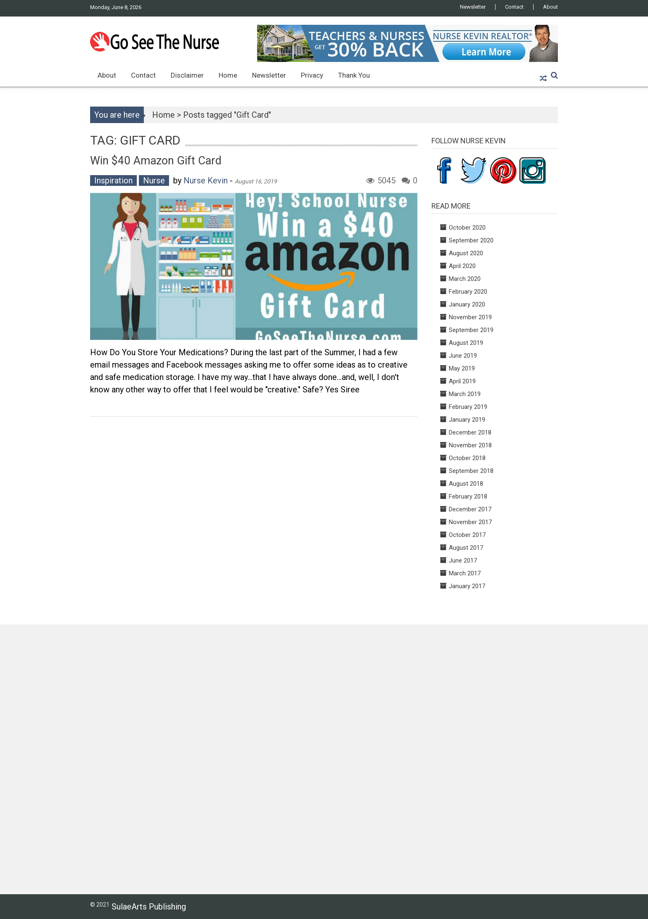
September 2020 (471, 240)
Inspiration (113, 180)
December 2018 (470, 432)
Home (228, 75)
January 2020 (467, 304)
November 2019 (470, 317)
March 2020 (465, 279)
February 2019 (468, 407)
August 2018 (466, 483)
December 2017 (470, 509)
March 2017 (465, 573)
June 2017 (463, 560)
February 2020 (468, 291)
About (550, 7)
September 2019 (471, 330)
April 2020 (462, 266)
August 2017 (466, 547)
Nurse (154, 180)
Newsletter (473, 7)
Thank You (354, 75)
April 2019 (462, 381)
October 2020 (467, 227)
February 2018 (468, 496)
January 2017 (467, 586)
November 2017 (470, 522)
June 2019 (463, 355)
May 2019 (462, 368)
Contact (514, 7)
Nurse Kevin (205, 180)
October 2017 (467, 535)
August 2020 (466, 253)
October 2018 (467, 458)
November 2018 (470, 445)
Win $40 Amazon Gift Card (156, 160)
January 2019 (467, 419)
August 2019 (466, 343)
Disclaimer (187, 75)
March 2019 (465, 394)
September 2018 (471, 471)
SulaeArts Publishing (149, 907)
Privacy (312, 75)
